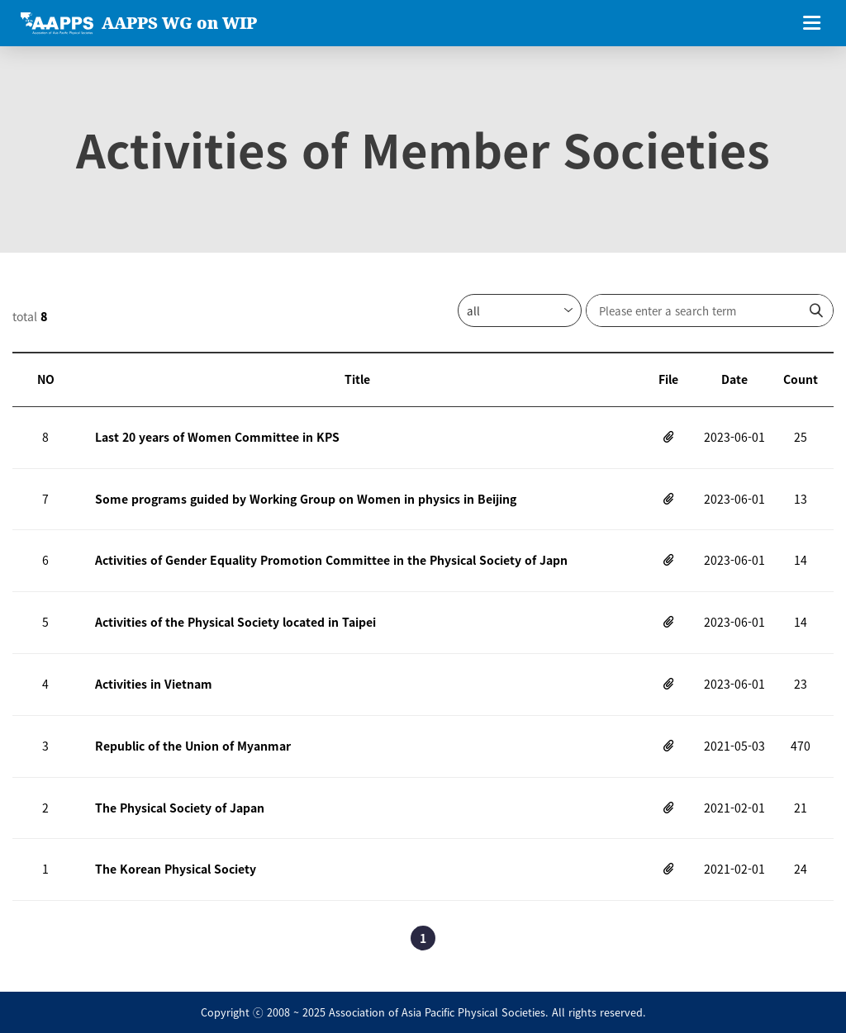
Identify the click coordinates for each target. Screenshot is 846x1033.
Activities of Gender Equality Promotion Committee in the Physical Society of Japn (331, 560)
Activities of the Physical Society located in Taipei (235, 622)
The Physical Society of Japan (179, 807)
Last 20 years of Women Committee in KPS (217, 437)
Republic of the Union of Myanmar (193, 745)
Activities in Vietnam (153, 683)
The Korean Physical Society (175, 868)
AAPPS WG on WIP (179, 23)
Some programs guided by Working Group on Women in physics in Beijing (305, 498)
